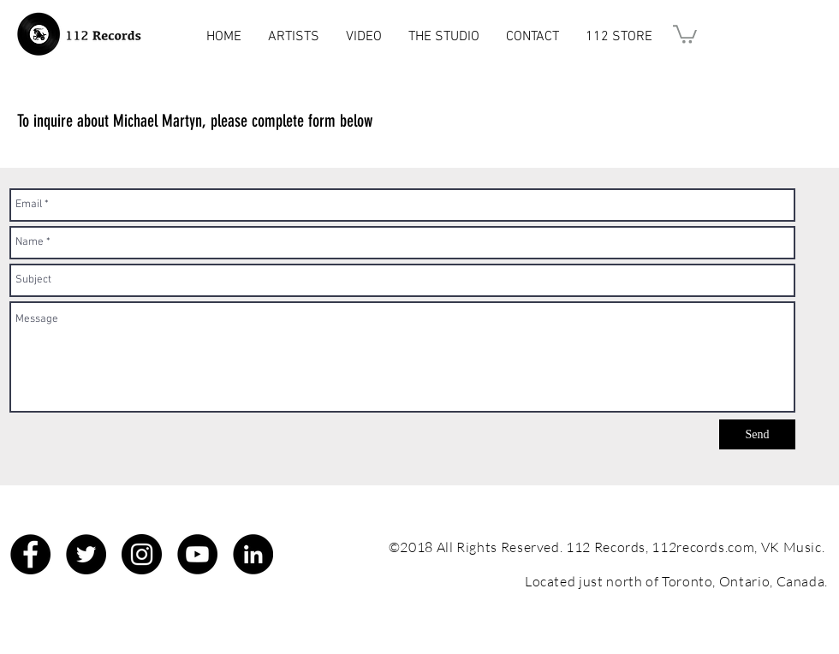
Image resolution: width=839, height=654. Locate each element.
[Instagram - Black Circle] (142, 554)
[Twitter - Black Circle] (86, 554)
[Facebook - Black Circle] (30, 554)
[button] (685, 33)
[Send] (757, 434)
